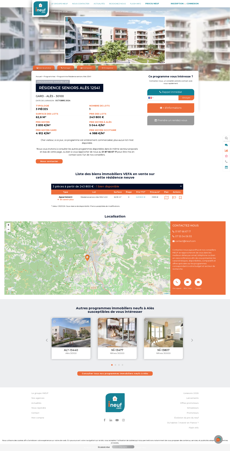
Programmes (49, 76)
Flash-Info (135, 3)
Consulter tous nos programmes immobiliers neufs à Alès (115, 373)
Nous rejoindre (38, 407)
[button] (112, 364)
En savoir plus (66, 199)
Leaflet (166, 293)
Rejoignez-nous (117, 3)
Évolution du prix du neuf (186, 417)
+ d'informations (170, 107)
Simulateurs (121, 12)
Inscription (177, 3)
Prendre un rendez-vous (171, 120)
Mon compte (37, 417)
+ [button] (8, 225)
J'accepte (123, 447)
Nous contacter (80, 3)
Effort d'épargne (142, 12)
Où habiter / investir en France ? (183, 422)
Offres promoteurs (189, 403)
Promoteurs (162, 12)
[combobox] (150, 97)
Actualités (99, 3)
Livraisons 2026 (59, 12)
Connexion (193, 3)
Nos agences (37, 398)
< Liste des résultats (128, 67)
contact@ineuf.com (184, 241)
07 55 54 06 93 (182, 236)
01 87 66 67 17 (181, 231)
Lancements (78, 12)
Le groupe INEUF (39, 393)
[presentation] (46, 339)
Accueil (39, 76)
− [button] (8, 229)
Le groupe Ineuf (59, 3)
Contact (35, 412)
